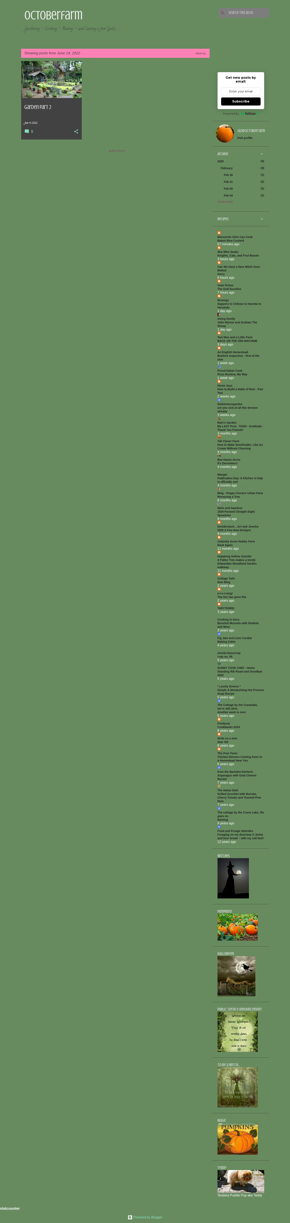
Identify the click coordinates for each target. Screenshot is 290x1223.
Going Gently (226, 318)
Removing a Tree (229, 496)
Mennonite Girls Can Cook (235, 237)
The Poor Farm (227, 753)
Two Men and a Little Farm (235, 337)
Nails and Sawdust (230, 508)
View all (200, 53)
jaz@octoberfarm (251, 130)
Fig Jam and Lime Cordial (235, 638)
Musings (223, 300)
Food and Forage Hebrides (235, 831)
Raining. (223, 819)
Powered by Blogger (145, 1217)
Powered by (241, 113)
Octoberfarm (53, 15)
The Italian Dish (228, 790)
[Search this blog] (248, 13)
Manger (223, 474)
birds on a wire (227, 738)
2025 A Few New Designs (234, 530)
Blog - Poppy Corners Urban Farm (240, 493)
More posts (117, 151)
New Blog (224, 582)
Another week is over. (232, 712)
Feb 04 (228, 195)
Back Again (225, 545)
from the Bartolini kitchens (235, 771)
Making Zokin (226, 641)
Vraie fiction (225, 285)
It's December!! (228, 463)
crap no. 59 (225, 656)
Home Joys (225, 385)
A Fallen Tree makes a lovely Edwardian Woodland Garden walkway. (237, 563)
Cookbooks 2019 (229, 727)
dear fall (223, 742)
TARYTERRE (226, 608)
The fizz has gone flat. (232, 597)
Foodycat (224, 723)
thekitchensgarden (230, 404)
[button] (76, 132)
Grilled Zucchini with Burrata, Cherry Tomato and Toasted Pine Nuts (239, 797)
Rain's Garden (227, 422)
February (227, 168)
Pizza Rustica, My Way (233, 374)
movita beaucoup (229, 653)
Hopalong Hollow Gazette (235, 556)
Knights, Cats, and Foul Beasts (238, 255)
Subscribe (241, 101)
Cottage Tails (226, 578)
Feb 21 (228, 181)
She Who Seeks (228, 251)
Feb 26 (228, 175)
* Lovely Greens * (229, 686)
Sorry (221, 274)
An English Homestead (233, 352)
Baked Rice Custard (231, 240)
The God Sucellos (229, 289)
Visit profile (245, 138)
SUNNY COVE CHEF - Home (236, 667)
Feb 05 (228, 188)
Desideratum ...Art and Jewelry (238, 526)
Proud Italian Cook (230, 370)
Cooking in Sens (229, 619)
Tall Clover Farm (228, 441)
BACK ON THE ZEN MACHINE (237, 340)
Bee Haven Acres (229, 459)
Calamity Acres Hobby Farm (236, 541)
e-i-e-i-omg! (225, 593)
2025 (221, 161)
